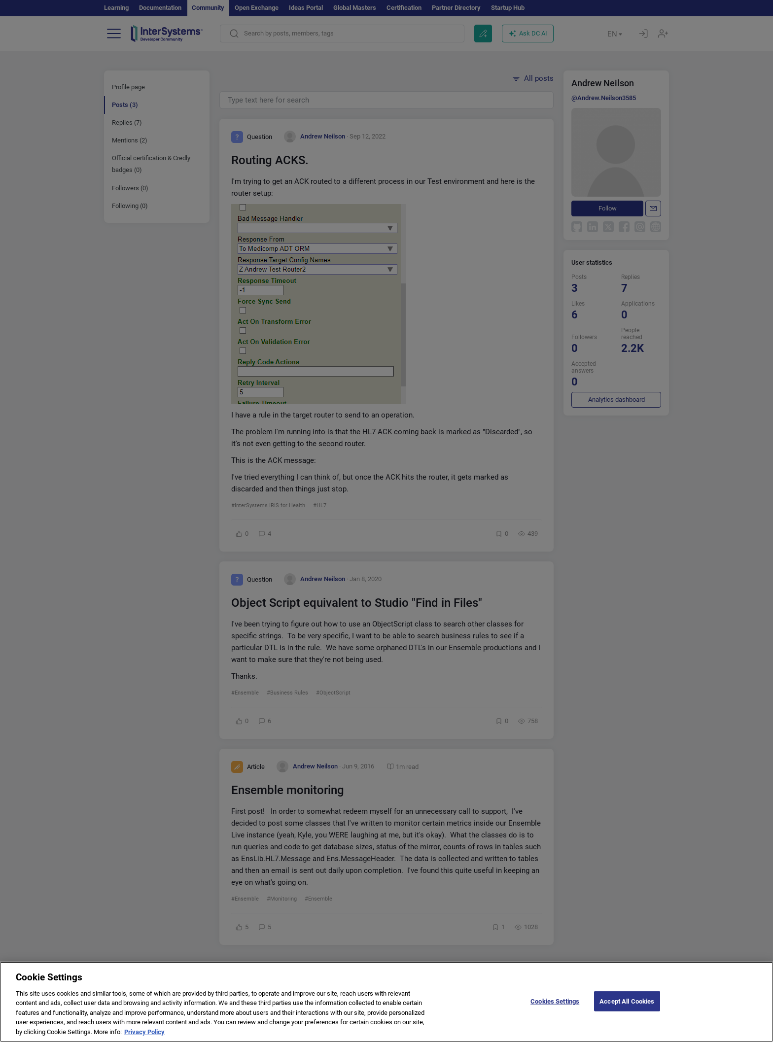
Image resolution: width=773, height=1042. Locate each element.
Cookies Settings (554, 1008)
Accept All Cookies (626, 1008)
